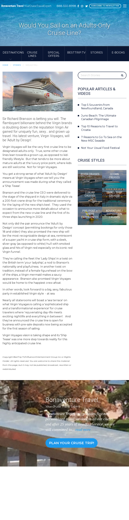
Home (5, 65)
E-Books (118, 52)
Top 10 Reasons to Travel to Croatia (99, 128)
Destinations (12, 52)
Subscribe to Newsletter (105, 6)
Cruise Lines (32, 54)
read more (83, 430)
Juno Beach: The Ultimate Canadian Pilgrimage (98, 117)
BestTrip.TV (76, 52)
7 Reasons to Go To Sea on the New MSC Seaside (101, 139)
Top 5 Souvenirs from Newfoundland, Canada (97, 106)
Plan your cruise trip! (71, 443)
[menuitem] (11, 53)
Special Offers (53, 54)
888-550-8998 (66, 6)
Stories (97, 52)
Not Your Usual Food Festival (100, 148)
